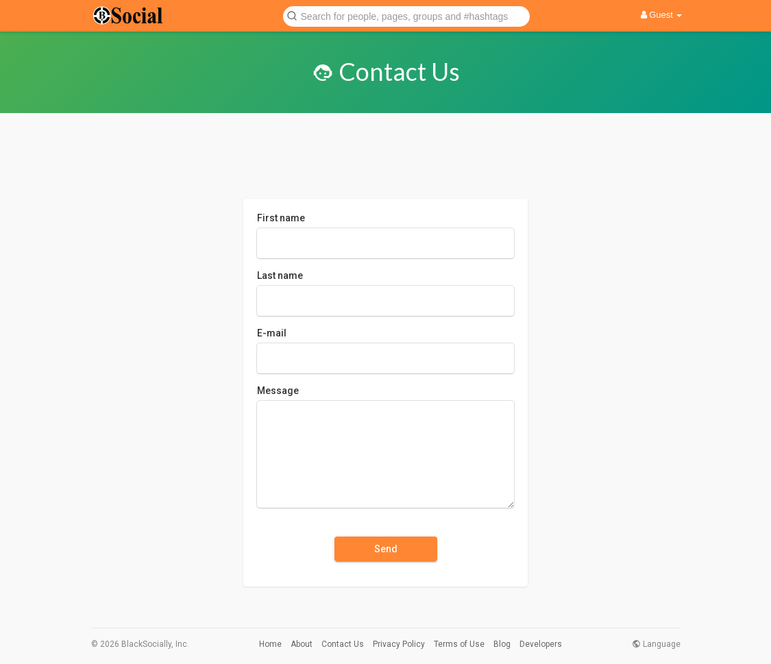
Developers (540, 644)
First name (281, 217)
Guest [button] (662, 15)
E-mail (271, 333)
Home (270, 644)
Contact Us (342, 644)
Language (656, 644)
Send (385, 548)
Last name (280, 275)
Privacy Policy (399, 644)
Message (278, 390)
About (302, 644)
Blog (502, 644)
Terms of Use (459, 644)
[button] (406, 15)
